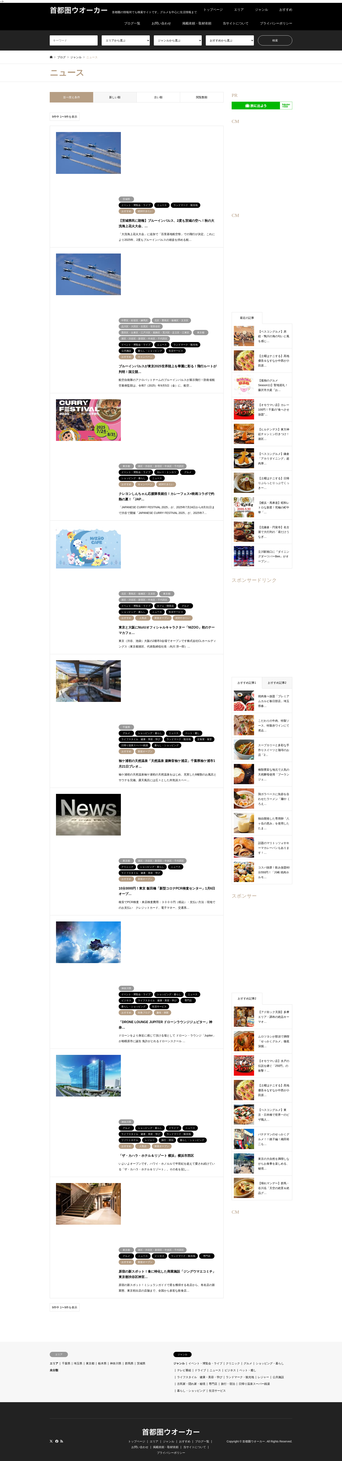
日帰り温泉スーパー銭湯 (254, 1371)
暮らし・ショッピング (191, 1378)
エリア (239, 9)
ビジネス (230, 1357)
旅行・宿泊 (228, 1371)
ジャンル (261, 9)
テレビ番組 (184, 1357)
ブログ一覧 (132, 23)
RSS (61, 1428)
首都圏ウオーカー (171, 1419)
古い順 (158, 97)
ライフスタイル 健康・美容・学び (199, 1364)
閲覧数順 (201, 97)
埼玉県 (78, 1350)
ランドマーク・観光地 (240, 1364)
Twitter (51, 1428)
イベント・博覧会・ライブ (205, 1350)
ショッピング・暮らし (270, 1350)
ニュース (215, 1357)
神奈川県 (115, 1350)
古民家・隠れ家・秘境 (191, 1371)
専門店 (213, 1371)
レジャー (263, 1364)
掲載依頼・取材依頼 (196, 23)
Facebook (56, 1428)
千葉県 (66, 1350)
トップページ (213, 9)
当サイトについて (236, 23)
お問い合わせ (161, 23)
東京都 (90, 1350)
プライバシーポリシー (276, 23)
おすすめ (285, 9)
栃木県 (102, 1350)
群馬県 (129, 1350)
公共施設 (278, 1364)
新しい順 (114, 97)
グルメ (248, 1350)
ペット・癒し (247, 1357)
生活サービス (217, 1378)
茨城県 (141, 1350)
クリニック (233, 1350)
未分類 (54, 1357)
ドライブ (200, 1357)
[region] (262, 160)
